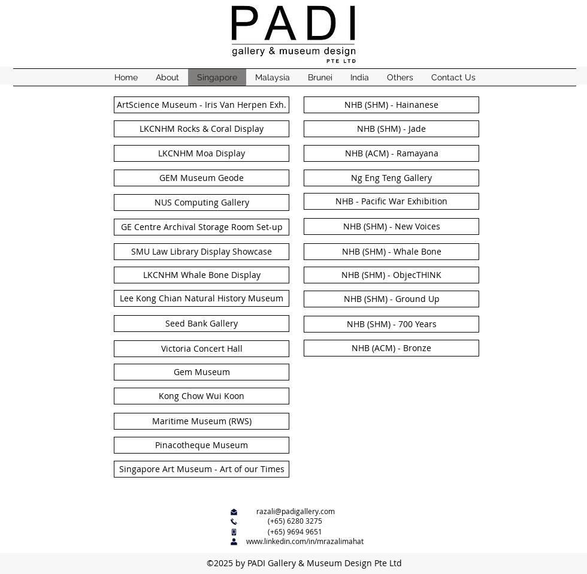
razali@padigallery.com (295, 511)
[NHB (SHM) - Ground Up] (391, 299)
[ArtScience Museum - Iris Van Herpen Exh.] (201, 104)
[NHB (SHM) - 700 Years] (391, 324)
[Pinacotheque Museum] (201, 445)
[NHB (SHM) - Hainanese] (391, 104)
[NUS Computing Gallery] (201, 202)
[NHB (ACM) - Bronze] (391, 348)
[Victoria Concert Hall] (201, 348)
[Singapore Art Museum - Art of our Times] (201, 469)
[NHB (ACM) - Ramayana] (391, 153)
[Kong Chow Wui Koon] (201, 396)
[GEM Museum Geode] (201, 178)
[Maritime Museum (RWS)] (201, 421)
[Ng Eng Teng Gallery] (391, 178)
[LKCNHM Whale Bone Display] (201, 275)
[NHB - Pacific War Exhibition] (391, 201)
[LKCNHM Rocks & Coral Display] (201, 128)
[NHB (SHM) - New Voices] (391, 226)
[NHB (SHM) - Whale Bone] (391, 251)
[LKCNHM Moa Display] (201, 153)
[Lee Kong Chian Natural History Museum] (201, 298)
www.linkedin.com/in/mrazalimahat (305, 541)
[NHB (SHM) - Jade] (391, 128)
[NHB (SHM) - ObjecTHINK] (391, 275)
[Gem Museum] (201, 372)
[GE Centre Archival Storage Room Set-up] (201, 227)
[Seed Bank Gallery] (201, 323)
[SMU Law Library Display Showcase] (201, 251)
